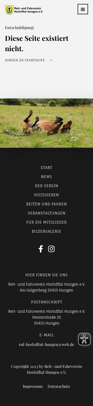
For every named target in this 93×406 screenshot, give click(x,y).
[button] (83, 9)
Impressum (33, 386)
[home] (21, 10)
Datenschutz (59, 386)
